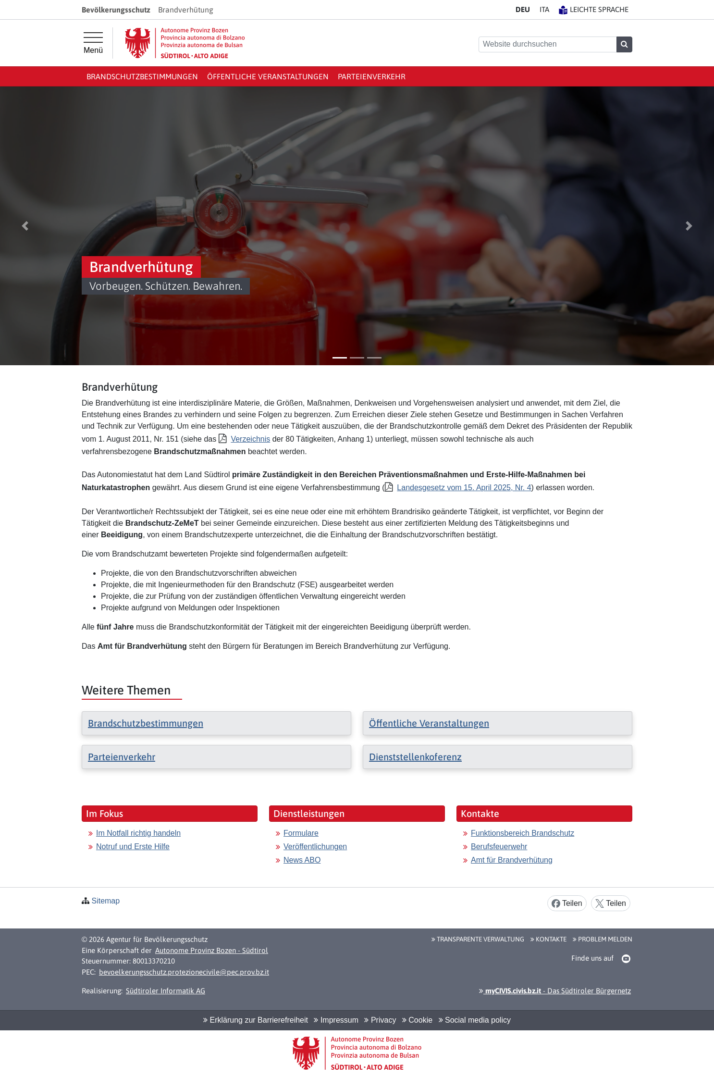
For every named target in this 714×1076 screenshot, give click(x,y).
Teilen (567, 903)
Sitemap (105, 901)
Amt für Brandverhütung (512, 860)
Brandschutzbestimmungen (142, 76)
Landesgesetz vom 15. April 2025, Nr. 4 (464, 487)
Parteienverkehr (372, 76)
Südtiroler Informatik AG (165, 991)
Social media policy (475, 1020)
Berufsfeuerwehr (499, 846)
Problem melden (602, 939)
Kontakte (548, 939)
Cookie (417, 1020)
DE (523, 9)
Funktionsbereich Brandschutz (522, 833)
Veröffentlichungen (315, 846)
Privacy (380, 1020)
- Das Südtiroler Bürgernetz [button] (555, 991)
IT (544, 9)
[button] (25, 226)
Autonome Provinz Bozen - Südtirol (211, 950)
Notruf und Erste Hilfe (133, 846)
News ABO (301, 860)
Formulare (301, 833)
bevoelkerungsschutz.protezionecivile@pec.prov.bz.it (184, 972)
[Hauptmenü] (93, 43)
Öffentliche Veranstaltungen (268, 76)
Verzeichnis (250, 439)
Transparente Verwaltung (477, 939)
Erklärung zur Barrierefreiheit (255, 1020)
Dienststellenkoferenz (415, 756)
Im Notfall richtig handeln (138, 833)
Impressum (336, 1020)
